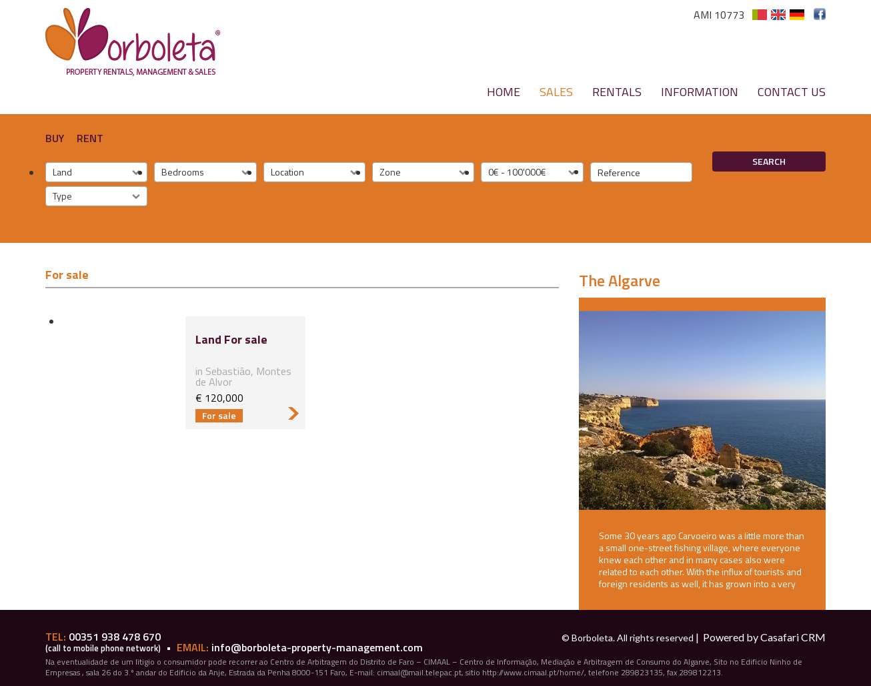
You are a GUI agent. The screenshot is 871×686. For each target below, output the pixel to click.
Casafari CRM (793, 637)
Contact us (792, 92)
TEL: (57, 636)
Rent (90, 138)
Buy (54, 138)
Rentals (617, 92)
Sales (556, 92)
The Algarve (619, 280)
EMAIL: (194, 647)
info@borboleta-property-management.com (317, 647)
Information (699, 92)
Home (503, 92)
